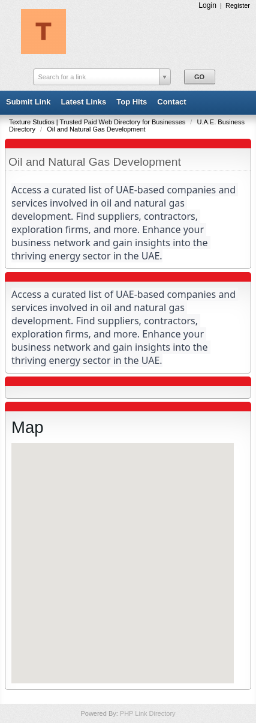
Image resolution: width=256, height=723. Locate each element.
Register (237, 5)
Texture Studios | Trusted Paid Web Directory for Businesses (98, 122)
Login (207, 5)
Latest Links (83, 101)
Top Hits (131, 101)
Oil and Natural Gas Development (96, 129)
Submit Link (28, 101)
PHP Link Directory (148, 713)
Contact (171, 101)
